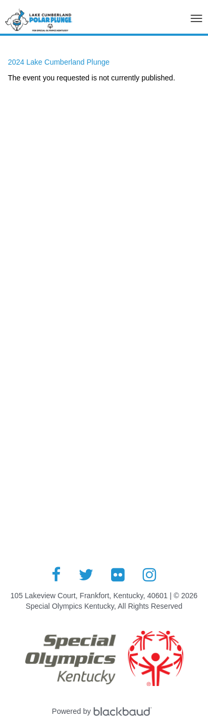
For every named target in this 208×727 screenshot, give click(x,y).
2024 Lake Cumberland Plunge (59, 62)
